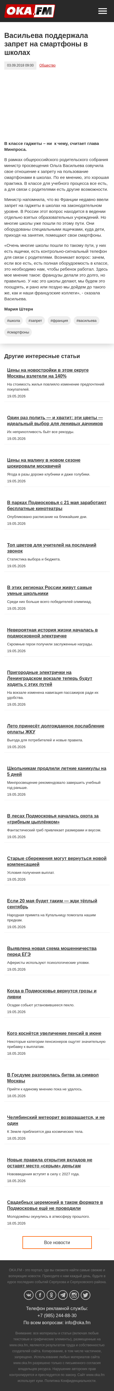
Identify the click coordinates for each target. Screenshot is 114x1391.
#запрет (35, 320)
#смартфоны (18, 332)
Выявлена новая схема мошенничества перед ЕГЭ (52, 951)
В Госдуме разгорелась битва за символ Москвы (53, 1078)
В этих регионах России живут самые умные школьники (49, 590)
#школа (13, 320)
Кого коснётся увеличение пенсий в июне (54, 1033)
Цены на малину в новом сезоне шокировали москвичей (43, 463)
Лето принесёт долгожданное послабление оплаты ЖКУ (55, 729)
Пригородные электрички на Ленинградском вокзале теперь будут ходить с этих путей (49, 678)
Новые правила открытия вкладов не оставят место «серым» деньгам (49, 1162)
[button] (103, 11)
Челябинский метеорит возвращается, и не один (56, 1120)
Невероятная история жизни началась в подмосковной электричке (52, 633)
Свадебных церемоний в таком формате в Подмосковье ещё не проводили (55, 1205)
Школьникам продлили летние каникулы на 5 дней (56, 771)
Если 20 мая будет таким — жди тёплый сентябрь (52, 903)
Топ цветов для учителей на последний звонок (51, 548)
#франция (59, 320)
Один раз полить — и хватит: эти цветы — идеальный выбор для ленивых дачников (55, 420)
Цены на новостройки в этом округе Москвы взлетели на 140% (48, 373)
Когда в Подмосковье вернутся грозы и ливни (52, 993)
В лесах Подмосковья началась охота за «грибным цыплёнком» (53, 819)
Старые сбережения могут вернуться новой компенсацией (57, 861)
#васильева (86, 320)
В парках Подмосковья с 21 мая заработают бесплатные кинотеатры (56, 505)
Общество (47, 65)
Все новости (57, 1242)
